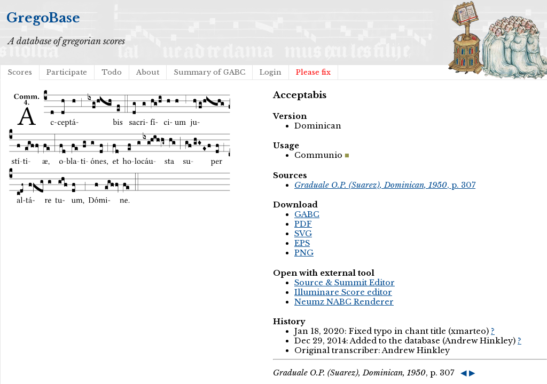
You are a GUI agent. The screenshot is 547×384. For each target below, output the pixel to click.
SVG (303, 233)
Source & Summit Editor (344, 282)
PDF (303, 224)
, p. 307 (384, 185)
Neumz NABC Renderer (344, 302)
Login (271, 72)
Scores (19, 72)
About (147, 72)
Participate (66, 72)
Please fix (313, 72)
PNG (304, 253)
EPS (302, 243)
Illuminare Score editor (343, 292)
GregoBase (43, 18)
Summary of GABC (209, 72)
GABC (306, 214)
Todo (111, 72)
